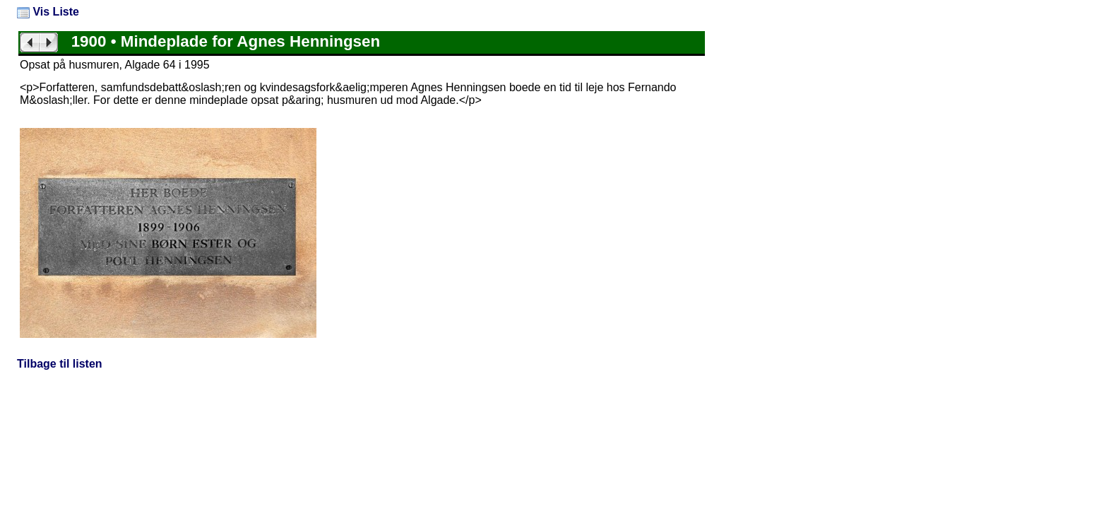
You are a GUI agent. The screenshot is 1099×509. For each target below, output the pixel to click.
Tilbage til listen (59, 364)
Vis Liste (48, 12)
